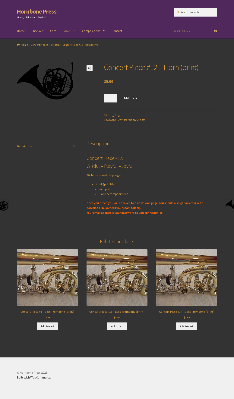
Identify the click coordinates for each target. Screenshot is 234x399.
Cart (53, 31)
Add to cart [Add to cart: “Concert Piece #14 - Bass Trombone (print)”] (186, 326)
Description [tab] (24, 146)
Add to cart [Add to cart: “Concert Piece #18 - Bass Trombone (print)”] (117, 326)
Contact (117, 31)
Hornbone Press (36, 11)
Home (21, 31)
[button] (90, 68)
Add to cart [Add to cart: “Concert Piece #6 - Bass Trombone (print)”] (47, 326)
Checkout (37, 31)
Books (66, 31)
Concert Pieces (39, 44)
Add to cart (131, 98)
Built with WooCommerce (33, 377)
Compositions (91, 31)
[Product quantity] (110, 98)
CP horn (55, 44)
